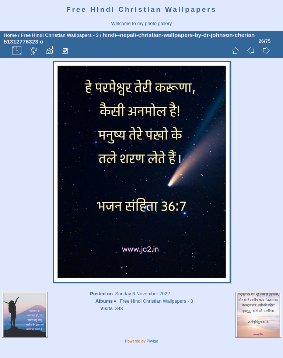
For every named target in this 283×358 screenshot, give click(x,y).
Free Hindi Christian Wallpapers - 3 (59, 35)
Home (10, 35)
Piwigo (152, 341)
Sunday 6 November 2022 (142, 293)
